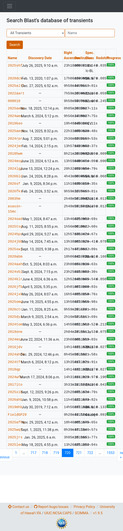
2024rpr (15, 138)
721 (79, 453)
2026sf (14, 183)
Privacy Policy (84, 507)
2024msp (15, 161)
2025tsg (15, 226)
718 (45, 453)
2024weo (15, 116)
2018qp (14, 369)
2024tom (15, 324)
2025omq (15, 302)
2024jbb (15, 241)
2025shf (15, 65)
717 (34, 453)
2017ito (15, 384)
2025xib (15, 392)
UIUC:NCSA (53, 513)
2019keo (15, 123)
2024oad (15, 219)
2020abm (15, 256)
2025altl (16, 86)
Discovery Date (40, 58)
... (23, 453)
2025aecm (16, 131)
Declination (83, 58)
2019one (15, 332)
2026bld (15, 176)
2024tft (15, 362)
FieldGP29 (17, 414)
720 (68, 453)
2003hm (14, 198)
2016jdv (15, 347)
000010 (14, 101)
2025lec (15, 444)
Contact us (18, 507)
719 (56, 453)
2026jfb (15, 287)
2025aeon (16, 108)
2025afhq (16, 422)
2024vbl (15, 272)
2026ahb (15, 399)
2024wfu (15, 377)
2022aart (16, 93)
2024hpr (15, 234)
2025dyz (15, 317)
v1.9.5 (98, 513)
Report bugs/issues (51, 507)
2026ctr (15, 309)
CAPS (67, 513)
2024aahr (16, 264)
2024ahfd (16, 354)
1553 (111, 453)
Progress (114, 58)
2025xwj (15, 249)
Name (12, 58)
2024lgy (15, 168)
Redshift (102, 58)
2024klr (15, 279)
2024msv (15, 339)
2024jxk (15, 294)
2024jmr (15, 146)
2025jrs (15, 437)
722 (90, 453)
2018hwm (15, 153)
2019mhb (15, 407)
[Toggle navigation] (9, 6)
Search (14, 45)
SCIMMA (81, 513)
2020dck (15, 78)
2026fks (15, 191)
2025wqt (15, 429)
